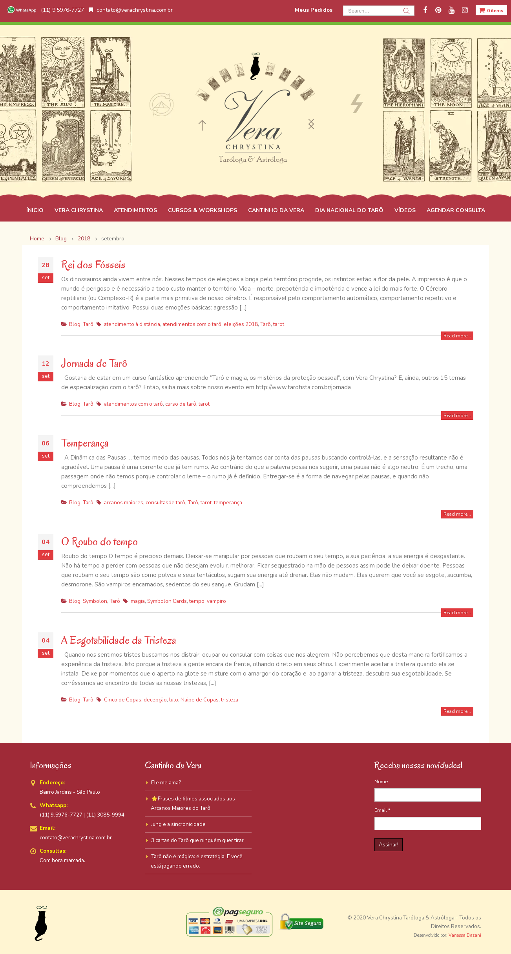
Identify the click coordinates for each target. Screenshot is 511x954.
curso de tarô (180, 404)
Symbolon (95, 601)
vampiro (216, 601)
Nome (381, 781)
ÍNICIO (35, 210)
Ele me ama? (166, 782)
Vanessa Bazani (465, 935)
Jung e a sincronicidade (178, 824)
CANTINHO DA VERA (276, 210)
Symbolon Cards (167, 601)
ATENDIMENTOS (135, 210)
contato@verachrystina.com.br (131, 10)
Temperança (85, 442)
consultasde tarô (165, 502)
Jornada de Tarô (94, 363)
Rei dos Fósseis (93, 264)
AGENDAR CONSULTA (456, 210)
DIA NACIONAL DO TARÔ (349, 210)
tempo (196, 601)
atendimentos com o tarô (191, 324)
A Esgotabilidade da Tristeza (118, 640)
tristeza (229, 699)
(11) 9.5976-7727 (45, 10)
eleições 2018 (241, 324)
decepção (155, 699)
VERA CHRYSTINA (79, 210)
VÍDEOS (405, 210)
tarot (278, 324)
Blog (74, 324)
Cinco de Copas (122, 699)
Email (382, 810)
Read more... (457, 336)
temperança (228, 502)
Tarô (88, 324)
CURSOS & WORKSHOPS (202, 210)
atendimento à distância (132, 324)
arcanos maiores (123, 502)
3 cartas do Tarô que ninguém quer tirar (197, 840)
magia (138, 601)
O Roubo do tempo (99, 541)
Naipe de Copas (200, 699)
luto (173, 699)
